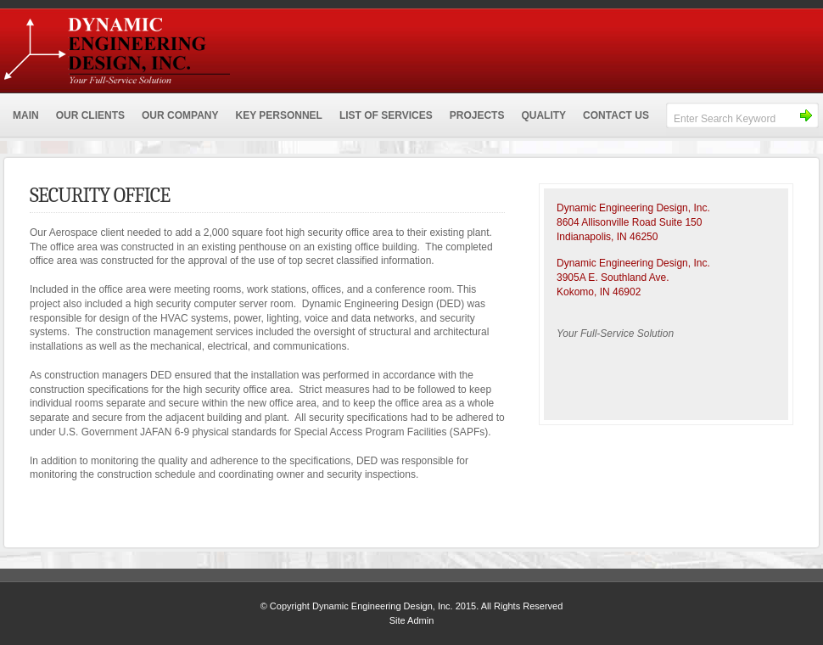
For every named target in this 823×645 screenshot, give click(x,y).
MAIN (26, 115)
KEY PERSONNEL (278, 115)
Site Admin (411, 620)
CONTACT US (616, 115)
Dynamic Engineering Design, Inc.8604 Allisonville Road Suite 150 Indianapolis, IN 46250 (633, 222)
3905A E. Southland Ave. (613, 277)
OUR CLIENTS (90, 115)
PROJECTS (477, 115)
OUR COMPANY (180, 115)
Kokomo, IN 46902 (599, 292)
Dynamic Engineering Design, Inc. (237, 46)
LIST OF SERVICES (386, 115)
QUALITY (543, 115)
